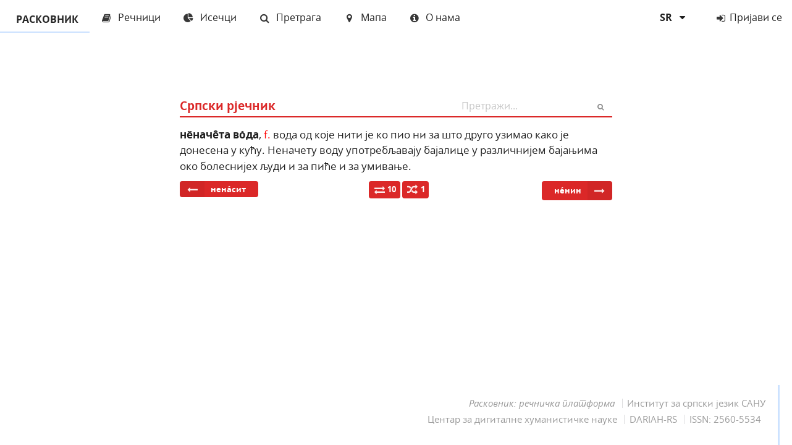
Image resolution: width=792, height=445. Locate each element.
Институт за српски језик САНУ (696, 403)
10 (384, 189)
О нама (435, 18)
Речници (131, 18)
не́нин (583, 190)
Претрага (290, 18)
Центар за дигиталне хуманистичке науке (522, 419)
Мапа (365, 18)
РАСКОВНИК (44, 19)
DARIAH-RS (653, 419)
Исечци (210, 18)
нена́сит (213, 189)
